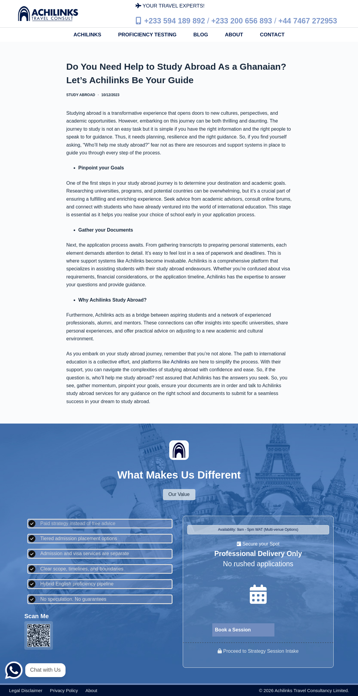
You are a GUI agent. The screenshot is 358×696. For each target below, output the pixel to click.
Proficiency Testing (147, 35)
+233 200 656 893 (241, 21)
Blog (200, 35)
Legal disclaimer (25, 690)
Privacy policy (64, 690)
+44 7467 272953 (307, 21)
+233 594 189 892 (174, 21)
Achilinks (87, 35)
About (234, 35)
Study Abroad (80, 95)
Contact (272, 35)
